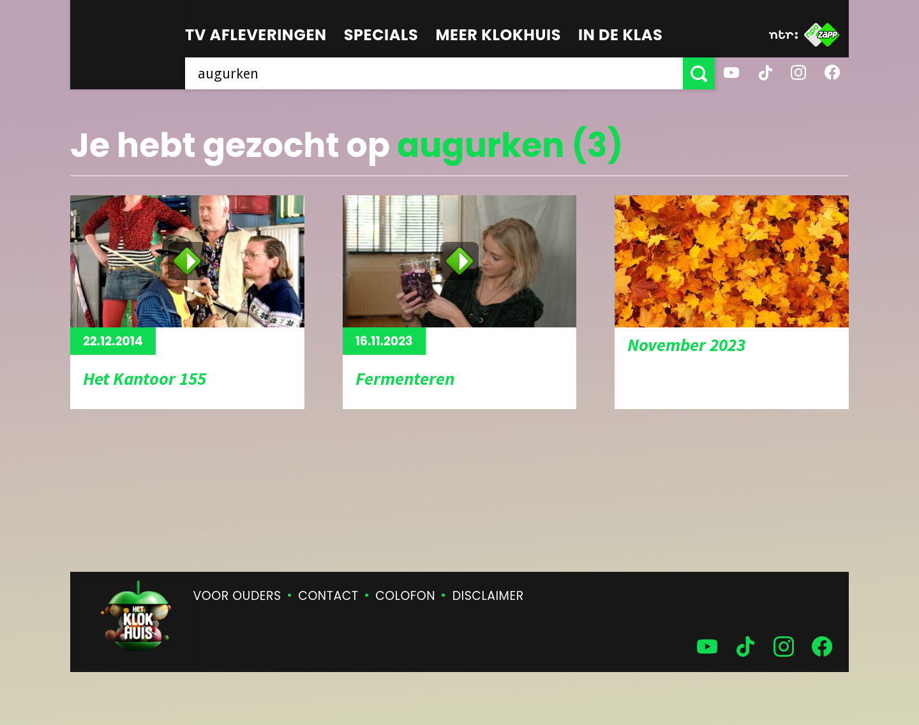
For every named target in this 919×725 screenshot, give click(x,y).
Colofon (405, 595)
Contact (328, 595)
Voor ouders (237, 595)
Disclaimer (488, 595)
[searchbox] (434, 73)
